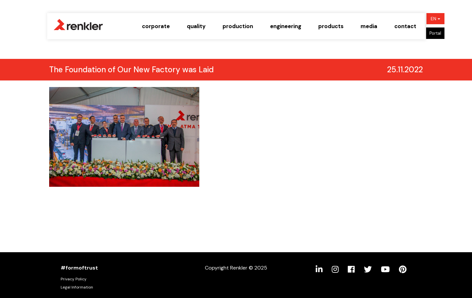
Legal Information (77, 287)
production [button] (238, 26)
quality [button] (196, 26)
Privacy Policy (74, 279)
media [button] (369, 26)
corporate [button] (156, 26)
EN (435, 19)
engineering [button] (285, 26)
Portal (435, 33)
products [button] (331, 26)
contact (405, 26)
